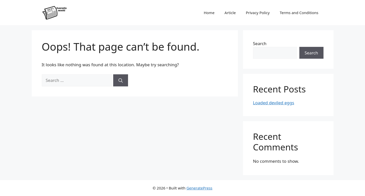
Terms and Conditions (299, 12)
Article (230, 12)
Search (260, 43)
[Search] (120, 80)
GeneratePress (199, 187)
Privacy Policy (258, 12)
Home (209, 12)
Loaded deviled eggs (273, 103)
